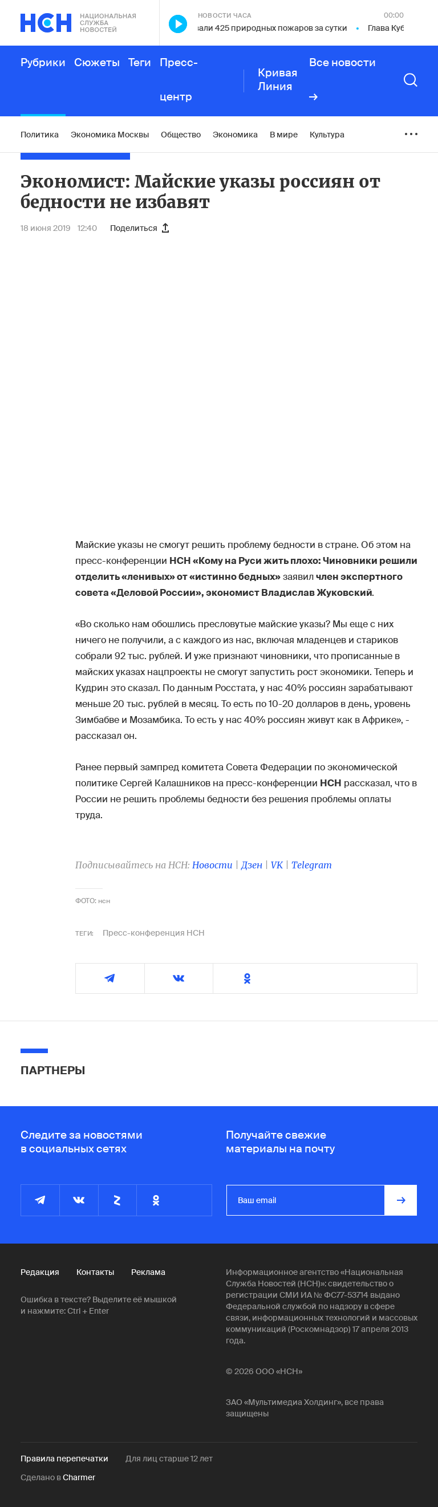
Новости (212, 865)
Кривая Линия (278, 80)
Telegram (311, 865)
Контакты (95, 1272)
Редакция (40, 1272)
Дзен (251, 865)
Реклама (148, 1272)
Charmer (79, 1477)
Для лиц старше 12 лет (169, 1458)
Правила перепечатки (64, 1458)
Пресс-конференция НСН (154, 933)
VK (277, 865)
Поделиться (139, 228)
